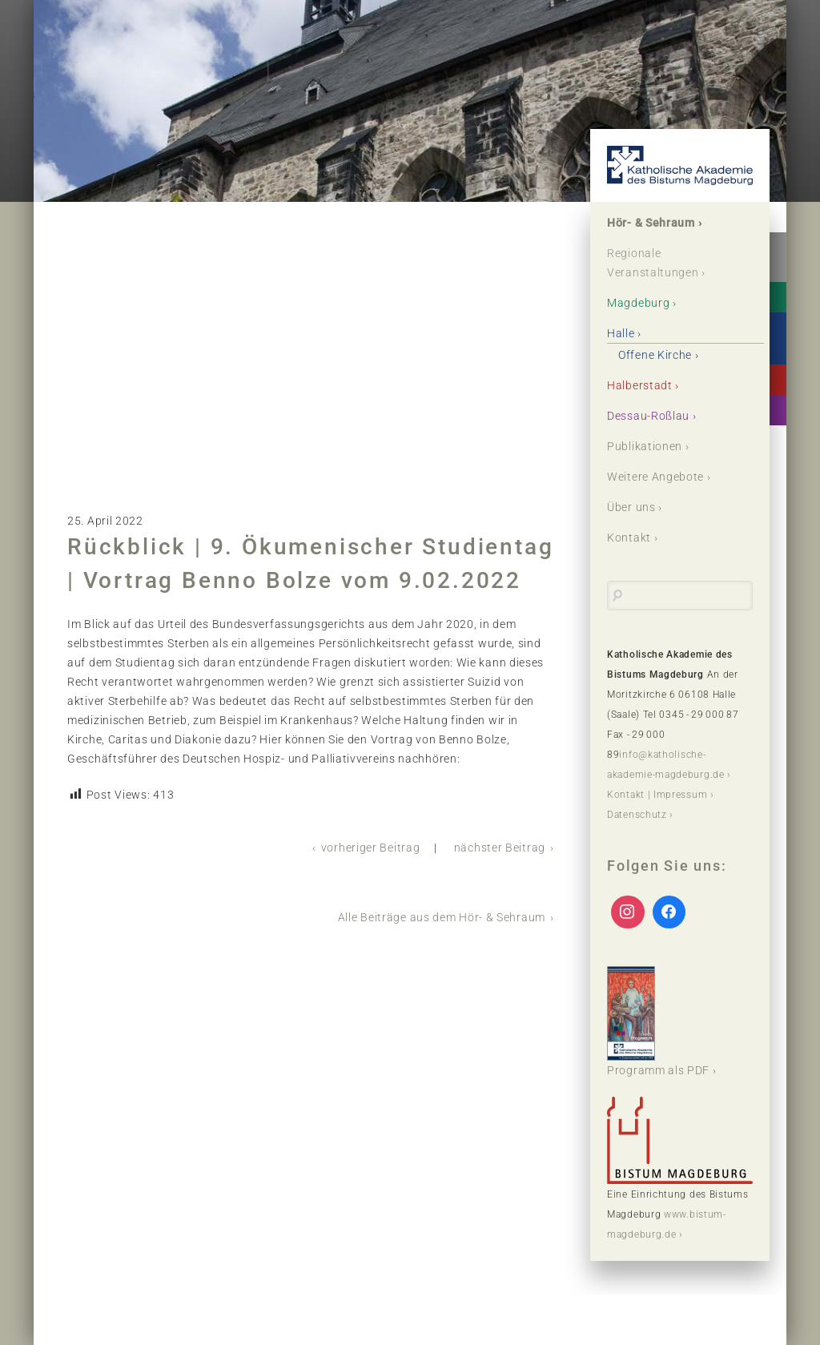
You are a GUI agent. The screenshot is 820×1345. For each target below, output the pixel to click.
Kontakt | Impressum (657, 794)
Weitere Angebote (655, 476)
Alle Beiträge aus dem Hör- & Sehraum (441, 917)
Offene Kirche (655, 354)
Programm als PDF (658, 1021)
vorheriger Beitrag (370, 847)
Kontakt (629, 537)
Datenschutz (637, 814)
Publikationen (644, 446)
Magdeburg (638, 302)
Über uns (631, 507)
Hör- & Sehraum (651, 222)
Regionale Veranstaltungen (653, 263)
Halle (621, 333)
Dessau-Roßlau (648, 415)
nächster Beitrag (499, 847)
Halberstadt (640, 385)
